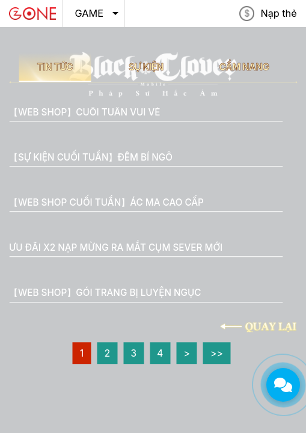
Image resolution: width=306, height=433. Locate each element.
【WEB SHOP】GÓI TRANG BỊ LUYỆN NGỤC (105, 293)
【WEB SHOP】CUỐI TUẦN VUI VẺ (85, 112)
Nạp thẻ (278, 13)
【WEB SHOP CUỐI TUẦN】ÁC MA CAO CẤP (106, 202)
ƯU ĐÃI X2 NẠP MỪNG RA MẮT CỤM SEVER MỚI (115, 247)
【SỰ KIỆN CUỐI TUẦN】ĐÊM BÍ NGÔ (91, 157)
